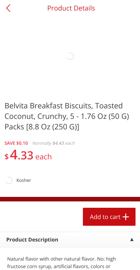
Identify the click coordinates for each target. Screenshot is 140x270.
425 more (112, 95)
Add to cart (65, 245)
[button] (51, 172)
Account (105, 256)
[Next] (125, 182)
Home (35, 256)
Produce (22, 96)
